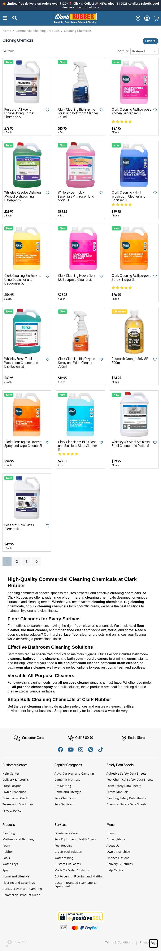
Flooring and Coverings (19, 883)
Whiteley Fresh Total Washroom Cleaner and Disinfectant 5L (21, 363)
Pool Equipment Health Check (75, 839)
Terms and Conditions (18, 804)
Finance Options (117, 858)
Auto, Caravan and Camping (74, 773)
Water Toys (10, 864)
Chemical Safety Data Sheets (126, 804)
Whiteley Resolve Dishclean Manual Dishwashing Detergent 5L (23, 196)
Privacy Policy (12, 811)
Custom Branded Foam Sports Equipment (75, 884)
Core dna (15, 942)
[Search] (5, 18)
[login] (147, 18)
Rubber (8, 852)
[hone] (137, 18)
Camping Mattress (67, 780)
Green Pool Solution (68, 852)
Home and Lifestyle (68, 792)
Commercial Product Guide (21, 895)
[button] (153, 943)
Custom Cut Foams (68, 864)
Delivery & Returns (16, 780)
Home (110, 833)
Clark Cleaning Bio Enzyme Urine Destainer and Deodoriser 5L (23, 279)
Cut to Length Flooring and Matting (79, 876)
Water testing (64, 858)
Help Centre (114, 870)
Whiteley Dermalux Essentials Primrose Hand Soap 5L (76, 196)
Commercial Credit (16, 798)
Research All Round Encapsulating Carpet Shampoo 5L (19, 113)
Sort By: (123, 51)
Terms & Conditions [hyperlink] (119, 942)
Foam (6, 845)
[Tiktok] (100, 749)
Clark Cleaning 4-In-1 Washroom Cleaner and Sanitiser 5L (128, 196)
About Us (112, 845)
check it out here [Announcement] (87, 7)
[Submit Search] (14, 18)
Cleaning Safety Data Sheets (126, 798)
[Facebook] (60, 749)
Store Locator (12, 786)
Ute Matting (63, 786)
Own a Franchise (14, 792)
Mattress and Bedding (18, 839)
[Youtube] (70, 749)
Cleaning (9, 833)
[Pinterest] (90, 749)
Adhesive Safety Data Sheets (126, 773)
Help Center (11, 773)
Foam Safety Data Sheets (123, 786)
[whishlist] (156, 18)
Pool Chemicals (65, 798)
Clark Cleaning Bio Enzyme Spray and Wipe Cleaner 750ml (76, 363)
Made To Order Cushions (72, 870)
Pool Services (64, 804)
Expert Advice (116, 839)
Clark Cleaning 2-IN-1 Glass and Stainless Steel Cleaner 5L (77, 446)
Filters (150, 41)
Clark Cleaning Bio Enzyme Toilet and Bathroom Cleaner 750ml (78, 113)
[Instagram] (80, 749)
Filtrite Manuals (117, 792)
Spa (5, 870)
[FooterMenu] (29, 738)
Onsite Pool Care (66, 833)
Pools (6, 858)
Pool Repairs (63, 845)
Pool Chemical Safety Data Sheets (129, 780)
